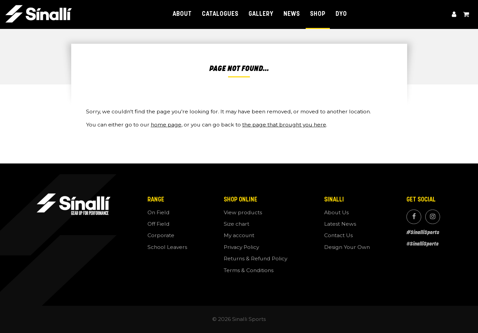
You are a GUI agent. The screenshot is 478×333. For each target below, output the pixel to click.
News (292, 14)
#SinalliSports (422, 232)
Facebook (413, 217)
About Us (336, 212)
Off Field (158, 224)
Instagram (432, 217)
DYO (341, 14)
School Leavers (167, 247)
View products (243, 212)
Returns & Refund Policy (255, 258)
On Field (158, 212)
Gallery (261, 14)
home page (166, 124)
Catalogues (220, 14)
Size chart (236, 224)
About (182, 14)
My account (454, 15)
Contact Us (338, 235)
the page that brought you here (284, 124)
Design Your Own (347, 247)
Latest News (340, 224)
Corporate (160, 235)
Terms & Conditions (248, 270)
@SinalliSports (422, 243)
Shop (317, 14)
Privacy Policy (241, 247)
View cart (466, 15)
